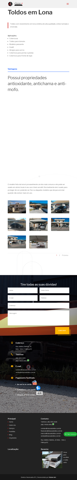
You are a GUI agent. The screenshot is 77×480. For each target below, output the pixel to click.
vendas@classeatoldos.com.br (50, 436)
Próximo (65, 255)
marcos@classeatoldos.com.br (51, 433)
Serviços (12, 428)
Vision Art (52, 477)
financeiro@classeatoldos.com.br (51, 431)
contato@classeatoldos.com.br (51, 428)
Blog (10, 435)
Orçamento (13, 438)
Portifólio (12, 431)
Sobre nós (12, 425)
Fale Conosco (71, 434)
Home (11, 422)
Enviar (62, 330)
